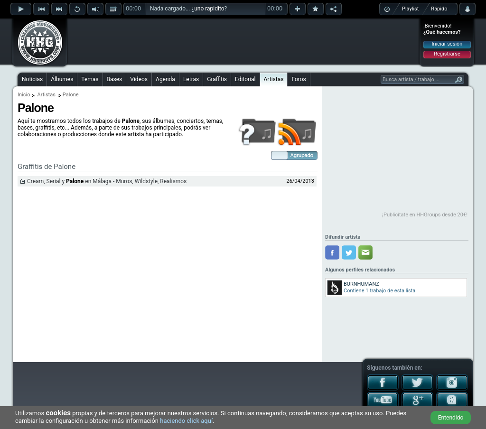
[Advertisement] (243, 41)
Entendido (451, 417)
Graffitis (217, 79)
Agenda (165, 79)
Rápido (439, 9)
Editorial (245, 79)
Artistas (274, 79)
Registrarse (447, 54)
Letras (191, 79)
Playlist (410, 9)
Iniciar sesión (447, 44)
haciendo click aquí (186, 420)
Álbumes (62, 79)
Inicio (24, 95)
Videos (139, 79)
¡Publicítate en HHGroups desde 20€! (424, 215)
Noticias (32, 79)
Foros (298, 79)
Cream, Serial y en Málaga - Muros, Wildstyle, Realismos (107, 181)
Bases (114, 79)
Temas (89, 79)
